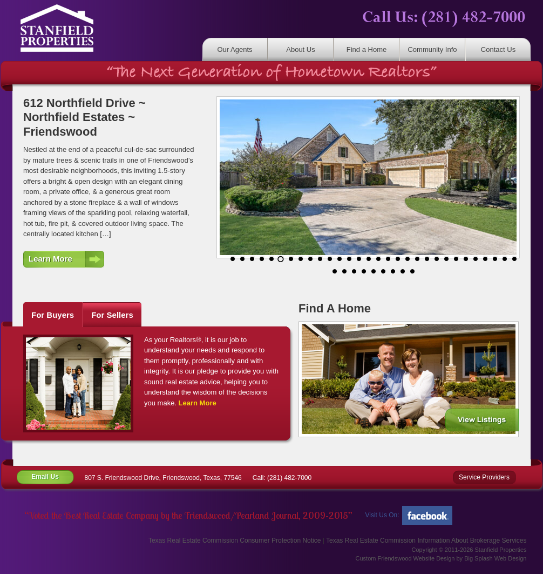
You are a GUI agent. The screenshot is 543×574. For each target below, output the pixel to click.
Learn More (50, 258)
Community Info (432, 49)
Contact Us (498, 49)
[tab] (53, 314)
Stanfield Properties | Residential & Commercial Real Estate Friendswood (63, 28)
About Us (300, 49)
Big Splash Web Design (495, 558)
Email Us (45, 476)
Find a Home (366, 49)
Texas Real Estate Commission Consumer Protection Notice (234, 540)
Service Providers (484, 477)
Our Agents (234, 49)
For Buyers (52, 314)
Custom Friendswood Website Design (405, 558)
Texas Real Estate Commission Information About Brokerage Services (426, 540)
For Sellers (112, 314)
